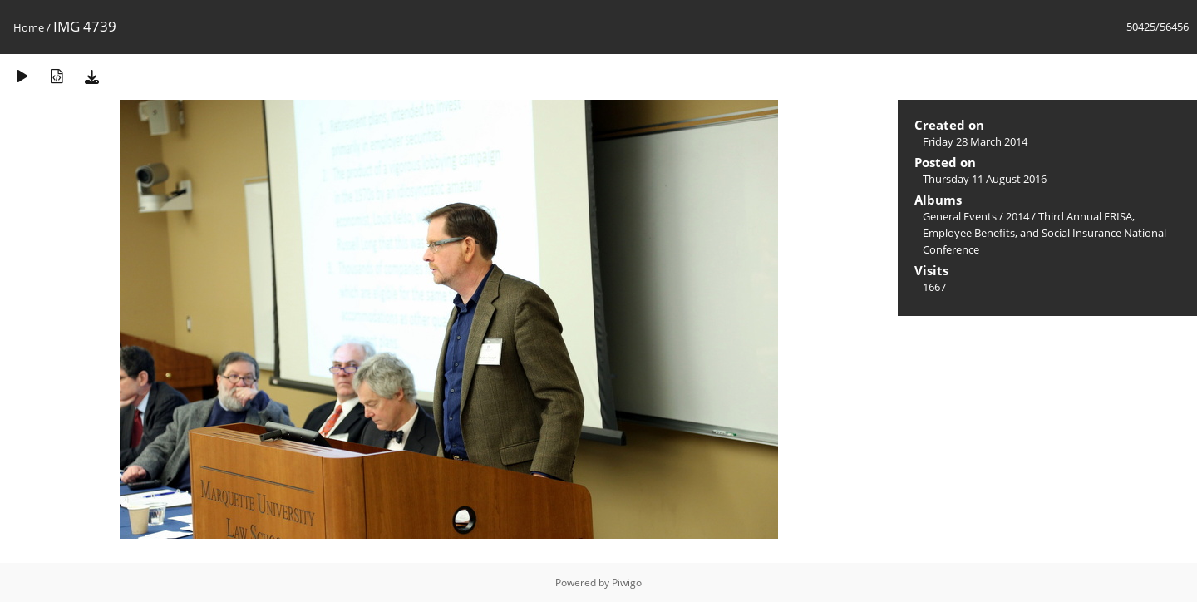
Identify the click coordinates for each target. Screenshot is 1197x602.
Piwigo (627, 582)
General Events (960, 216)
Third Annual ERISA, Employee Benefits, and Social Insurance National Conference (1044, 233)
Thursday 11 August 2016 (985, 178)
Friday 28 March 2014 (975, 141)
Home (28, 27)
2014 (1017, 216)
